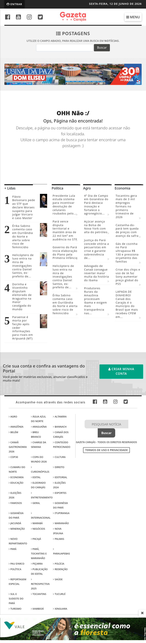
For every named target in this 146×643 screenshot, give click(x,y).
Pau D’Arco (16, 563)
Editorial (60, 477)
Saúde (58, 579)
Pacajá (36, 539)
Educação (16, 482)
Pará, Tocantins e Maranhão (39, 553)
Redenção (60, 569)
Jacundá (15, 523)
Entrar (14, 4)
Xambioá (37, 608)
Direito (58, 467)
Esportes (59, 493)
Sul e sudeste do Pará (16, 598)
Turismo (15, 608)
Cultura (59, 457)
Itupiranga (61, 513)
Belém (13, 432)
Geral (35, 503)
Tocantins (38, 594)
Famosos (15, 503)
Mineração (17, 528)
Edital (36, 477)
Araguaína (39, 426)
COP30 (13, 457)
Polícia (58, 563)
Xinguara (60, 608)
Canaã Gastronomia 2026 (18, 447)
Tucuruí (59, 594)
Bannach (60, 426)
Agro (13, 416)
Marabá (37, 523)
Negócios (38, 528)
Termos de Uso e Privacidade (106, 450)
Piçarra (37, 563)
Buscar (102, 47)
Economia (16, 477)
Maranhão (61, 523)
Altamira (60, 416)
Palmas (58, 539)
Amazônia (16, 426)
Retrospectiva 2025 (40, 584)
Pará (12, 549)
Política (15, 569)
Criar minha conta (121, 371)
